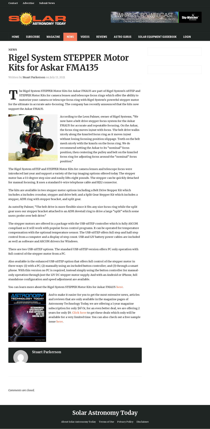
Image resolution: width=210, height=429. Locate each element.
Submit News (47, 3)
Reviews (101, 36)
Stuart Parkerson (34, 77)
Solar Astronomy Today (105, 412)
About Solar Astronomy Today (78, 421)
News (70, 36)
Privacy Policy (125, 421)
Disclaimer (142, 421)
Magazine (53, 36)
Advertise (28, 3)
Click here (79, 312)
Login (187, 36)
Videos (85, 36)
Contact (13, 3)
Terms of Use (106, 421)
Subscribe (33, 36)
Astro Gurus (122, 36)
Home (15, 36)
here (119, 287)
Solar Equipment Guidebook (157, 36)
